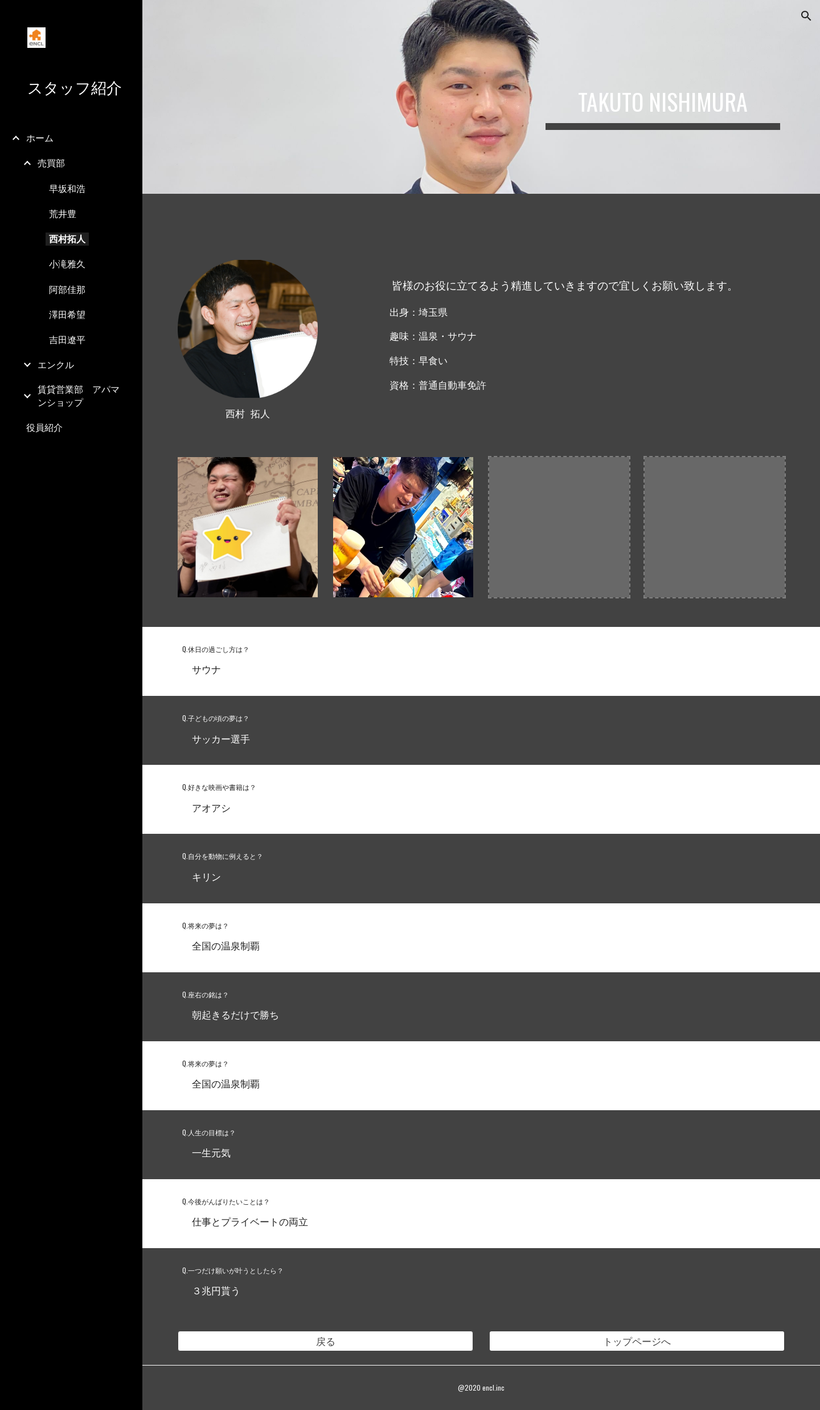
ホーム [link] (40, 138)
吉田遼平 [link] (67, 339)
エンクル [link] (56, 364)
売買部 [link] (51, 163)
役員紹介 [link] (44, 427)
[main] (663, 97)
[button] (806, 16)
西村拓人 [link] (67, 239)
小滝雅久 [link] (67, 264)
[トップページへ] (637, 1341)
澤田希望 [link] (67, 314)
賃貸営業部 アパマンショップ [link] (79, 396)
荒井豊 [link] (62, 213)
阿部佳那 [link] (67, 289)
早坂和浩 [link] (67, 188)
